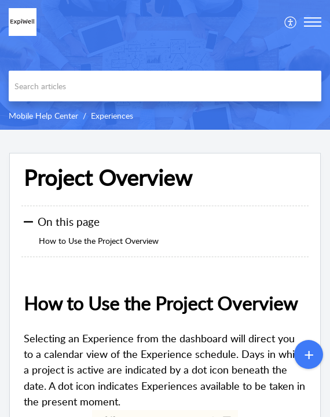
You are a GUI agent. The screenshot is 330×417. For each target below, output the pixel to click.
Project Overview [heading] (108, 178)
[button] (291, 22)
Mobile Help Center (43, 115)
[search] (165, 86)
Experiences (112, 115)
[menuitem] (291, 22)
